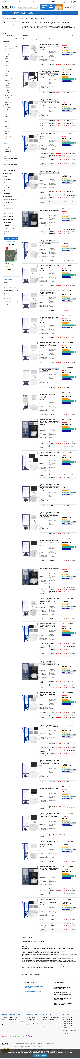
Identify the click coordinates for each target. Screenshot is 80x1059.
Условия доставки (13, 1017)
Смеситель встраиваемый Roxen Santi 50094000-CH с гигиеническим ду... (10, 256)
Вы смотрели (68, 7)
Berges (29, 948)
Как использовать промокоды (49, 1023)
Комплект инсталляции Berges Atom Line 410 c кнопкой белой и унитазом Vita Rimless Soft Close (49, 242)
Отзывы (4, 1023)
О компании (4, 1017)
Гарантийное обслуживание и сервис (51, 1017)
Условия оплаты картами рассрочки (17, 1021)
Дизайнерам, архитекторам (33, 1023)
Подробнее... (54, 28)
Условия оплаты (12, 1019)
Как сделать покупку (47, 1021)
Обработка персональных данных (50, 1026)
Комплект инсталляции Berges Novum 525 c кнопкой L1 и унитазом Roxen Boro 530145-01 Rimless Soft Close (49, 344)
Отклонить (37, 1055)
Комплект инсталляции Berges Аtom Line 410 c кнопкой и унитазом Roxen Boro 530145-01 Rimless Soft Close (49, 568)
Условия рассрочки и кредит (15, 1023)
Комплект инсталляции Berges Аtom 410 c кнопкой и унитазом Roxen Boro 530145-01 (49, 135)
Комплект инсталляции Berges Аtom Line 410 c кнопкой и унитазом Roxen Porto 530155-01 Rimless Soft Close (49, 210)
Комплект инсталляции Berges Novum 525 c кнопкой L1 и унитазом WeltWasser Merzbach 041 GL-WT (49, 292)
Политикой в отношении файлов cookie (27, 1052)
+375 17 (67, 1027)
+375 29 (67, 1017)
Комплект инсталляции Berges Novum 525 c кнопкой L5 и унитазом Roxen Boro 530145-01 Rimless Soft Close (49, 788)
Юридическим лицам (31, 1024)
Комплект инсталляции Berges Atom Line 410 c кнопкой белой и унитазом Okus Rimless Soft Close (49, 843)
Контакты (4, 1021)
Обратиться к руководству (71, 1049)
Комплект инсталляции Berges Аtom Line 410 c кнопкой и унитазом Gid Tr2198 (48, 694)
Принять (44, 1055)
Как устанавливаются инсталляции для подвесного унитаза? (63, 999)
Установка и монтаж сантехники (34, 1026)
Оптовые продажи (31, 1017)
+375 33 (67, 1019)
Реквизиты (4, 1024)
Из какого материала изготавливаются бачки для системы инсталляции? (62, 995)
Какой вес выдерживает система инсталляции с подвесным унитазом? (62, 991)
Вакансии (4, 1026)
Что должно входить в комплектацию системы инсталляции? (62, 988)
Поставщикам (30, 1021)
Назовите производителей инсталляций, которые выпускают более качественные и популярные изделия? (63, 1003)
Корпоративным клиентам (32, 1019)
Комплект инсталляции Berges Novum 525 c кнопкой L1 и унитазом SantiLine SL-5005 (49, 267)
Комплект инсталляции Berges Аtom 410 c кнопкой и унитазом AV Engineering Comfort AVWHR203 (48, 901)
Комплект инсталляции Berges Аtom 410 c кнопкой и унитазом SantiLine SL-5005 (49, 173)
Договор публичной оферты (49, 1019)
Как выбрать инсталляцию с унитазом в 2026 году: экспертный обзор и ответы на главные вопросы (34, 986)
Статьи (3, 1019)
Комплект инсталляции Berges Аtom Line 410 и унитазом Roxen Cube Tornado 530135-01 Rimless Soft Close (49, 663)
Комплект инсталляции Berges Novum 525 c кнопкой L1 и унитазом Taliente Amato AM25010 (49, 369)
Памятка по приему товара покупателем (52, 1024)
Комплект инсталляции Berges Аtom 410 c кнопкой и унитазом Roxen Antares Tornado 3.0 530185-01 (48, 625)
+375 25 (67, 1025)
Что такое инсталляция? (59, 984)
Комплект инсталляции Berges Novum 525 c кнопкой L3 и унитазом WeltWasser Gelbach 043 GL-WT (49, 600)
